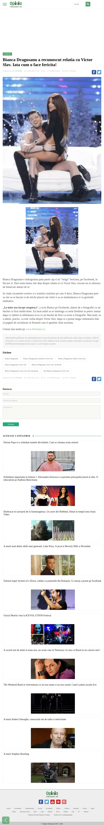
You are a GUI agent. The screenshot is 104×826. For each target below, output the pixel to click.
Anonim (18, 71)
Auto (42, 812)
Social (40, 808)
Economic (49, 808)
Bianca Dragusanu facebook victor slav (38, 359)
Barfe (14, 812)
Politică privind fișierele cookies (39, 815)
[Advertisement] (52, 20)
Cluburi (85, 812)
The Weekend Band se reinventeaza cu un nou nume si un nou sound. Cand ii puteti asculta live (50, 684)
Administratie (29, 808)
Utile (35, 812)
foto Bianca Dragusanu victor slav (56, 371)
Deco (57, 812)
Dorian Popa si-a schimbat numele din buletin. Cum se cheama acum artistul (41, 442)
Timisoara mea (25, 812)
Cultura (66, 808)
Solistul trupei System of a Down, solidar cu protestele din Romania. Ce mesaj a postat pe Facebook (52, 581)
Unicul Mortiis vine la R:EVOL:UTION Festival (27, 615)
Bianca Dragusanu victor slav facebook (46, 365)
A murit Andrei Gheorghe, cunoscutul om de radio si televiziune (35, 719)
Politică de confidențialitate (63, 815)
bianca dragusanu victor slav (16, 365)
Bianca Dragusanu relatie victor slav (72, 359)
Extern (85, 808)
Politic (58, 808)
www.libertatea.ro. (36, 329)
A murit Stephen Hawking (16, 754)
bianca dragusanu (11, 359)
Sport (92, 808)
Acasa (8, 808)
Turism (50, 812)
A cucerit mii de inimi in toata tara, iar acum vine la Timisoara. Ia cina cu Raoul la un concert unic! (52, 650)
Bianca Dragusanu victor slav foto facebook (21, 371)
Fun (73, 812)
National (76, 808)
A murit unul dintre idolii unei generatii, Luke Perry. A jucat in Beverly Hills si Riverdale (47, 546)
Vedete (65, 812)
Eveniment (17, 808)
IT (79, 812)
